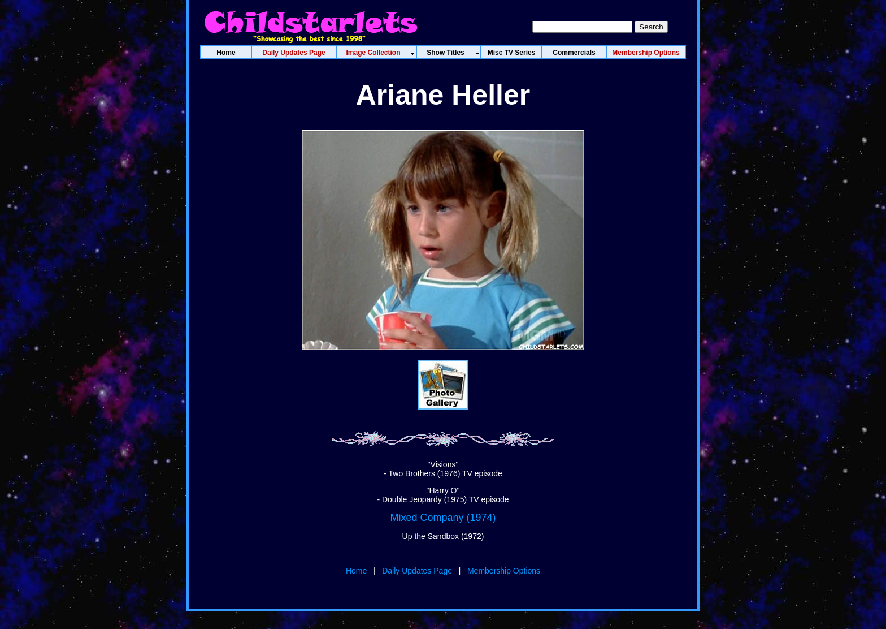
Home (356, 570)
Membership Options (503, 570)
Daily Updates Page (417, 570)
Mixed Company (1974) (443, 517)
